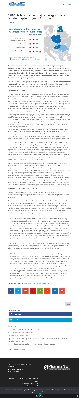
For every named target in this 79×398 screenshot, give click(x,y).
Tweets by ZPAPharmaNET (17, 349)
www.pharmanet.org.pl (30, 386)
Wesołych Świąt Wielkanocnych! (18, 335)
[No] (76, 393)
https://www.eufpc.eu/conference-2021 (36, 283)
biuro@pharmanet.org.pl (30, 383)
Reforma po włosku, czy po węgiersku (20, 332)
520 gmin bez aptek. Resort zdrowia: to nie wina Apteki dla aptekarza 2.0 (31, 344)
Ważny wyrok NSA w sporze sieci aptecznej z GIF (24, 329)
